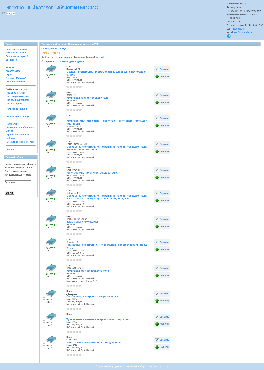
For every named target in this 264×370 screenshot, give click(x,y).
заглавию (63, 61)
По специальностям (18, 96)
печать (99, 57)
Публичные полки (15, 82)
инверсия (80, 57)
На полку (162, 76)
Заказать (162, 69)
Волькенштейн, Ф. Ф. (76, 219)
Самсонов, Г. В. (74, 340)
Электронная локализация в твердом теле (93, 342)
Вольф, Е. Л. (72, 242)
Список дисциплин (17, 109)
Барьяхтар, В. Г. (74, 170)
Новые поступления (16, 49)
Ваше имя (10, 182)
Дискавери (11, 60)
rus (13, 13)
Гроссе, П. (71, 293)
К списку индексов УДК (53, 48)
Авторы (10, 67)
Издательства (13, 71)
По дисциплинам (16, 93)
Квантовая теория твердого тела (87, 97)
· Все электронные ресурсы (20, 142)
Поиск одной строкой (17, 56)
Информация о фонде (17, 116)
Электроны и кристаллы (82, 221)
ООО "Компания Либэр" (133, 366)
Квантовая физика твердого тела (87, 270)
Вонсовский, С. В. (75, 268)
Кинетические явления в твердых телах (92, 172)
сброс (90, 57)
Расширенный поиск (17, 53)
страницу (69, 57)
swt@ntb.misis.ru (243, 32)
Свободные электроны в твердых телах (92, 296)
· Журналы (11, 124)
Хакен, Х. (71, 95)
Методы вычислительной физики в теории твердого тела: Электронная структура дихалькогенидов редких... (106, 197)
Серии (9, 74)
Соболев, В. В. (73, 193)
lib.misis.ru (238, 29)
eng (9, 13)
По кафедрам (14, 103)
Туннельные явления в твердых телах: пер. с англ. (99, 319)
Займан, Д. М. (73, 69)
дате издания (76, 61)
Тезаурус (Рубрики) (16, 78)
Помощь (10, 149)
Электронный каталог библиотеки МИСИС (51, 7)
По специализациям (18, 100)
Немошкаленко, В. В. (76, 144)
